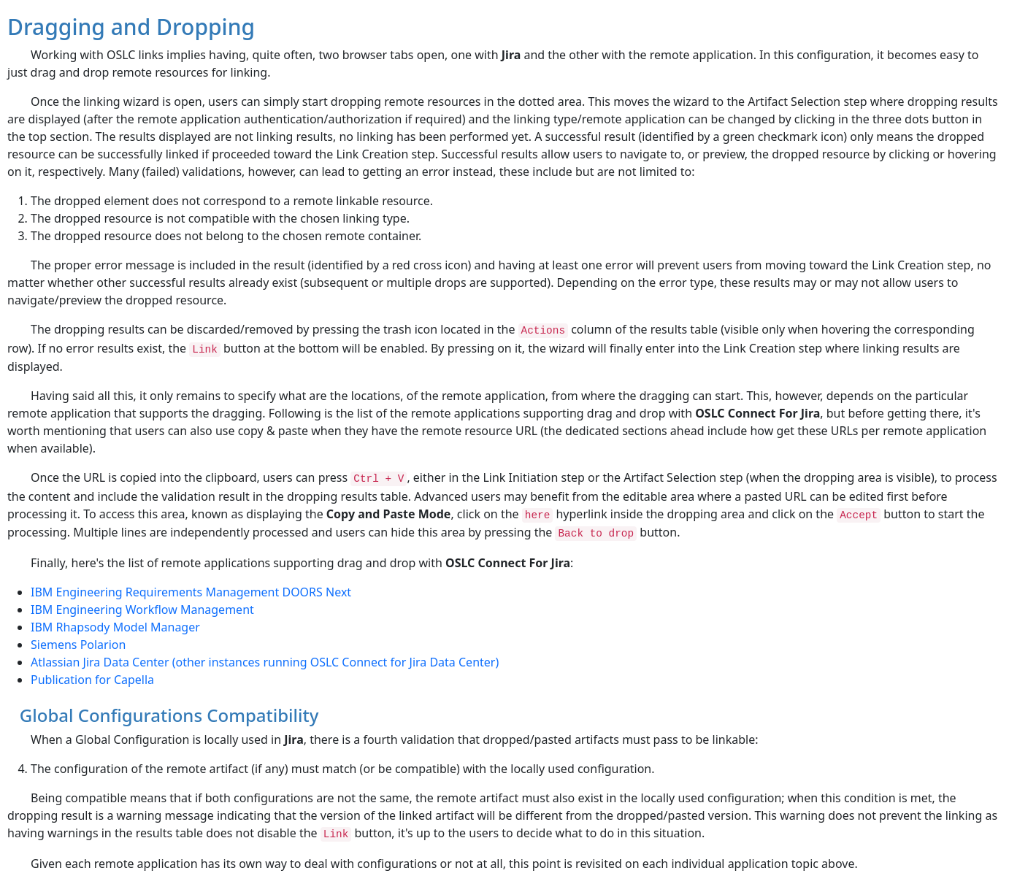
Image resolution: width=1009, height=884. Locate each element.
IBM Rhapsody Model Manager (115, 627)
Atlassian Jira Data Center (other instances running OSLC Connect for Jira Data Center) (265, 662)
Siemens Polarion (78, 645)
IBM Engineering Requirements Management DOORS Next (191, 592)
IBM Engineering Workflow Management (142, 609)
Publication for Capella (92, 680)
